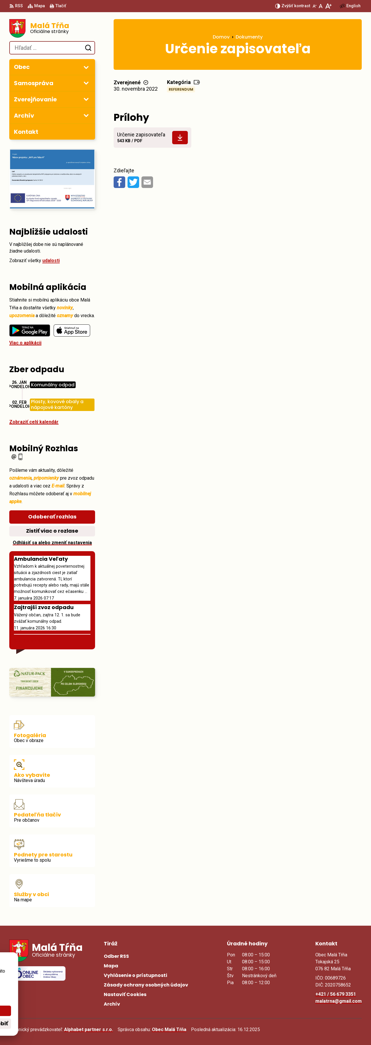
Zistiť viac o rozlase (52, 530)
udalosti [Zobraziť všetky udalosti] (51, 260)
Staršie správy (30, 641)
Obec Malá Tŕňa (169, 1029)
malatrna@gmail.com (338, 1001)
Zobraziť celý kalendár (34, 422)
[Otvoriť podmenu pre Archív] (86, 115)
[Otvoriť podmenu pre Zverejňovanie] (86, 99)
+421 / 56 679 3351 (335, 994)
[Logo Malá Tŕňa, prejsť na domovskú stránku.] (52, 28)
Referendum (181, 89)
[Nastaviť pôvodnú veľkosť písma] (321, 6)
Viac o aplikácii (25, 343)
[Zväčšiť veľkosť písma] (328, 6)
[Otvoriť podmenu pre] (86, 67)
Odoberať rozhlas (52, 516)
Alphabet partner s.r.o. (88, 1029)
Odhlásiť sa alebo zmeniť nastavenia (52, 542)
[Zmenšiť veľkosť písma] (314, 6)
